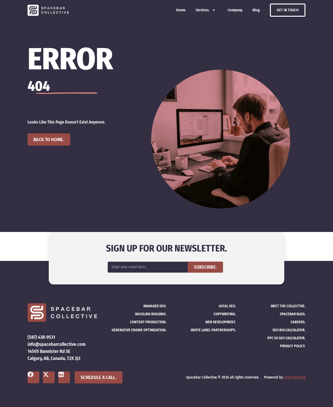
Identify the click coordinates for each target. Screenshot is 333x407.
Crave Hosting (294, 377)
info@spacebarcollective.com (56, 344)
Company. (235, 10)
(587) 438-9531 (41, 337)
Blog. (256, 10)
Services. (206, 10)
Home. (181, 10)
